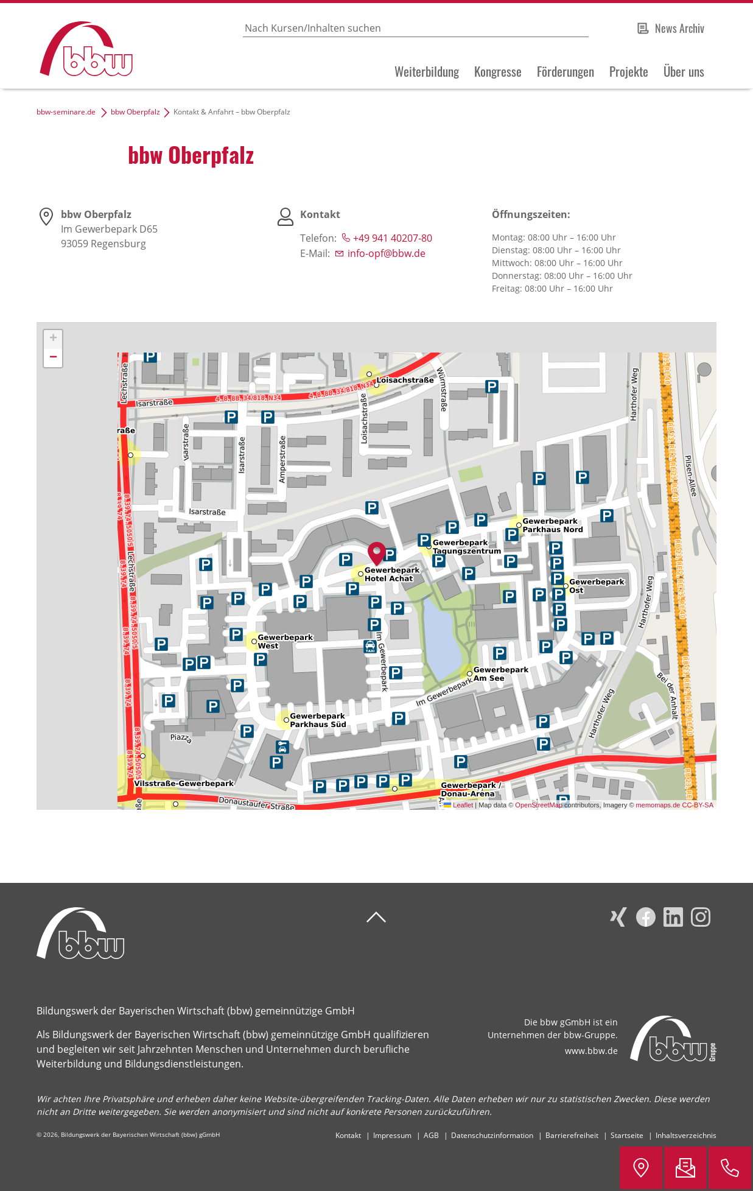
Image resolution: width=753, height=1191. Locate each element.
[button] (377, 554)
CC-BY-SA (697, 805)
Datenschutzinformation (492, 1135)
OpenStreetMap (538, 805)
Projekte (628, 71)
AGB (431, 1135)
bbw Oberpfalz (135, 112)
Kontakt (348, 1135)
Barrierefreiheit (571, 1135)
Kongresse (498, 71)
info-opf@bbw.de (387, 253)
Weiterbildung (426, 71)
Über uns (684, 71)
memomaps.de (658, 805)
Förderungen (565, 71)
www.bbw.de (591, 1050)
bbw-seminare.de (66, 112)
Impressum (392, 1135)
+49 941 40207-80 (392, 238)
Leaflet (458, 805)
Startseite (627, 1135)
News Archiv (679, 28)
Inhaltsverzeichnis (686, 1135)
